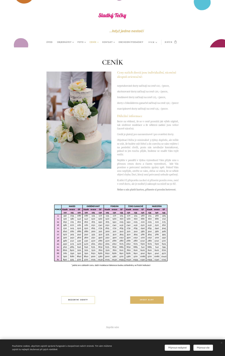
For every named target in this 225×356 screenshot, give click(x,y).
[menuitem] (62, 42)
